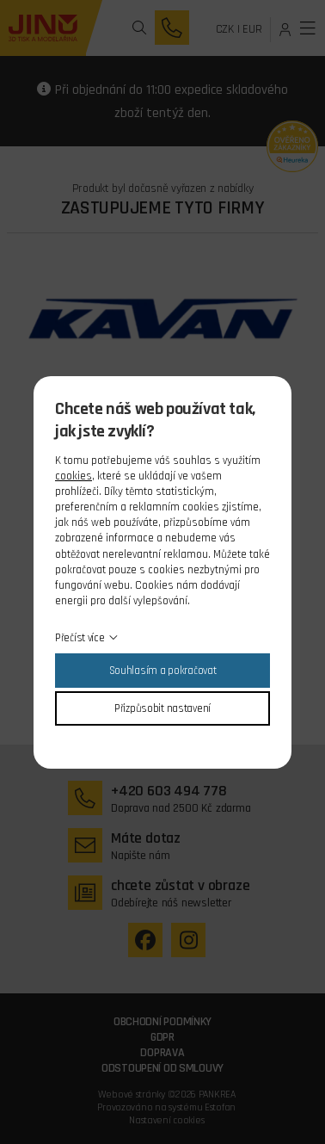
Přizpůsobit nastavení (162, 708)
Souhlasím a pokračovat (163, 670)
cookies (73, 476)
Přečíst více (80, 638)
